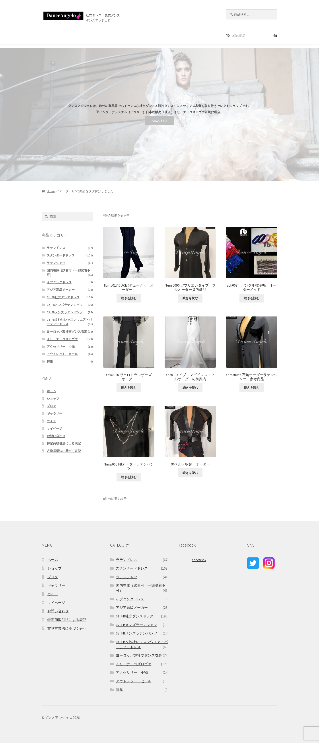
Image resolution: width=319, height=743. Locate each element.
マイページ (54, 429)
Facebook (187, 545)
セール (78, 35)
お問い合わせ (154, 35)
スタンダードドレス (61, 255)
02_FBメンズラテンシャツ (65, 305)
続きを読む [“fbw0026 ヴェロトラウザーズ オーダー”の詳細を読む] (128, 388)
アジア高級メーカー (61, 290)
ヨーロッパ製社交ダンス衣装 (67, 332)
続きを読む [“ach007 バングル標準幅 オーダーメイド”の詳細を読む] (251, 298)
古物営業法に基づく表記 (64, 451)
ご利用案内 (96, 35)
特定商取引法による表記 (64, 443)
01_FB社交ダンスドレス (63, 297)
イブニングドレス (59, 282)
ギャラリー (54, 413)
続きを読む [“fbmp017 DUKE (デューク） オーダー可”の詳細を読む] (128, 298)
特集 (50, 361)
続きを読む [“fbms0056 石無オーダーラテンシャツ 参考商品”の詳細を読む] (251, 388)
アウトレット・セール (62, 354)
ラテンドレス (56, 248)
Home (51, 191)
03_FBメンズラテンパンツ (65, 312)
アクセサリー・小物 (61, 347)
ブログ (134, 35)
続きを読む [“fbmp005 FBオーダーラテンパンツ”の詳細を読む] (128, 477)
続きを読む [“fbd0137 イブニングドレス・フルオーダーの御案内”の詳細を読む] (190, 388)
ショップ (62, 35)
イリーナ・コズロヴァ (62, 339)
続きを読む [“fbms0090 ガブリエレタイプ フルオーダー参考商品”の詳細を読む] (190, 298)
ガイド (51, 421)
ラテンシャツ (56, 263)
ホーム (45, 35)
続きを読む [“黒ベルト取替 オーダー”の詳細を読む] (190, 473)
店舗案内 (116, 35)
